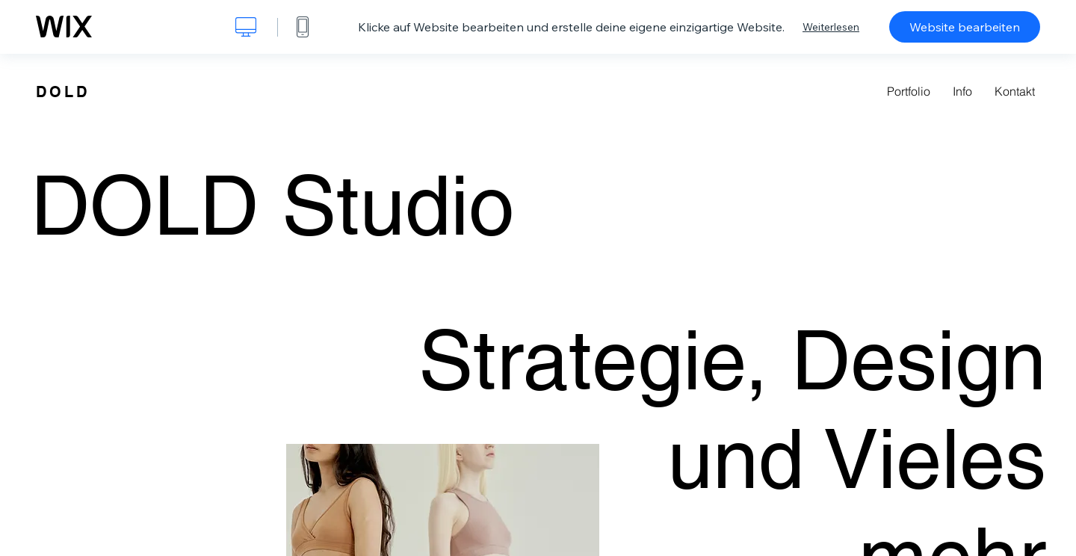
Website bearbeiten (964, 26)
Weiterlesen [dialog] (831, 27)
